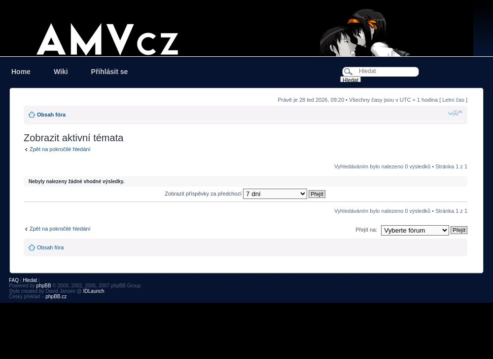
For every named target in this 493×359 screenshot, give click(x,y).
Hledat (30, 280)
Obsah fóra (51, 115)
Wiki (61, 72)
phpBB (43, 285)
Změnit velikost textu (455, 112)
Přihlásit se (109, 72)
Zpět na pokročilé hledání (60, 149)
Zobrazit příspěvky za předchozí (245, 194)
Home (21, 72)
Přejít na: (366, 230)
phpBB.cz (56, 296)
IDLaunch (94, 291)
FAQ (14, 280)
